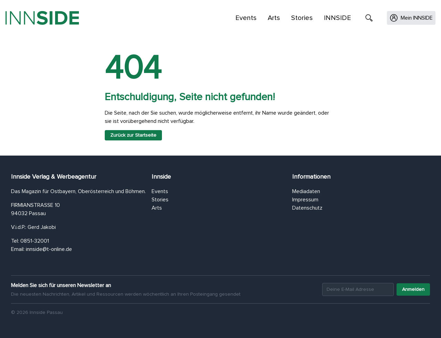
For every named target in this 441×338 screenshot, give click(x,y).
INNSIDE (337, 17)
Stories (302, 17)
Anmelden (413, 289)
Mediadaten (306, 191)
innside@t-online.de (49, 249)
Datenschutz (307, 208)
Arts (274, 17)
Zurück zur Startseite (133, 135)
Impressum (305, 199)
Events (246, 17)
